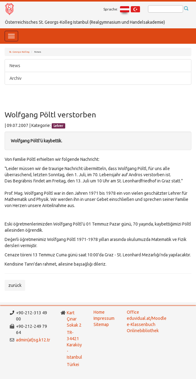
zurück (15, 285)
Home (99, 312)
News (15, 65)
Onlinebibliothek (143, 330)
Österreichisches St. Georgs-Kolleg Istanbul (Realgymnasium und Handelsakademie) (85, 22)
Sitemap (101, 324)
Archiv (16, 78)
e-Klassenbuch (141, 324)
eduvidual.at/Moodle (146, 318)
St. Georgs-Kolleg (19, 52)
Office (133, 312)
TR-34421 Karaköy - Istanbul (74, 345)
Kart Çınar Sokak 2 (74, 319)
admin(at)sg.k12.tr (33, 339)
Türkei (73, 364)
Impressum (104, 318)
